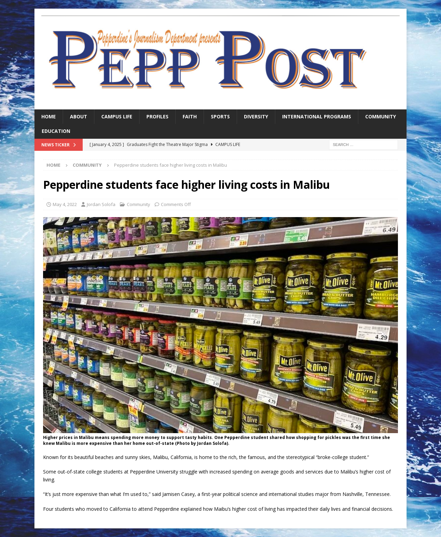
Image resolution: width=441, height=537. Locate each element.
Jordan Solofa (101, 204)
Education (56, 131)
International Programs (316, 116)
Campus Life (116, 116)
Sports (220, 116)
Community (380, 116)
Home (48, 116)
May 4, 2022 (65, 204)
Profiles (157, 116)
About (78, 116)
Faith (190, 116)
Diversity (256, 116)
